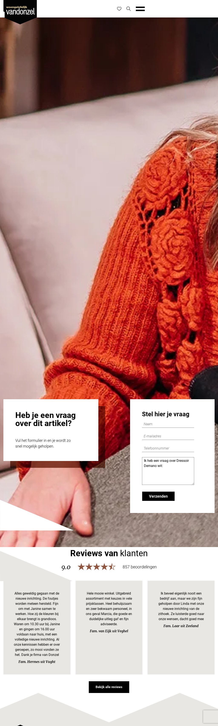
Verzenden (158, 496)
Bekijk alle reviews (109, 687)
